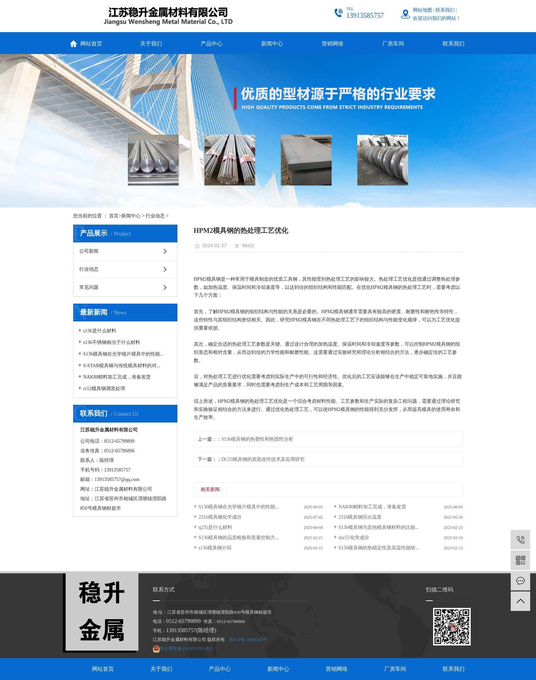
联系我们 (445, 10)
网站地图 (422, 10)
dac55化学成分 (353, 537)
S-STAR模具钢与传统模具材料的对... (121, 365)
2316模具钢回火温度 (359, 517)
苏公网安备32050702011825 (186, 648)
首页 (114, 215)
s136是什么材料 (99, 330)
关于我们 (151, 43)
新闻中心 (272, 43)
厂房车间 (393, 43)
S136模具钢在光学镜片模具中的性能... (123, 354)
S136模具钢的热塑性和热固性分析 (258, 439)
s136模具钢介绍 (215, 547)
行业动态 (155, 215)
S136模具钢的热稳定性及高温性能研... (378, 547)
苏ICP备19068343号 (248, 639)
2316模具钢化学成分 (220, 517)
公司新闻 (88, 251)
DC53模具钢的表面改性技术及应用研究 (263, 459)
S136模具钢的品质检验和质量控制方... (239, 537)
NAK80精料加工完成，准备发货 (117, 376)
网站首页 (91, 43)
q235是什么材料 (215, 527)
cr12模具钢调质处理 (104, 388)
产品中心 (212, 43)
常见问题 (88, 287)
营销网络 (333, 43)
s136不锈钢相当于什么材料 (111, 342)
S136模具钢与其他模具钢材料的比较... (378, 527)
